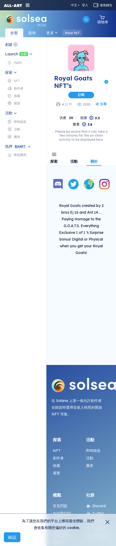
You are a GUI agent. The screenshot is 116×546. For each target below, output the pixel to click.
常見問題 (60, 506)
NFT (57, 450)
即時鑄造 (93, 450)
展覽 (56, 473)
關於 (94, 162)
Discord (96, 506)
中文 (74, 5)
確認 (12, 537)
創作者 (58, 458)
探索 (53, 162)
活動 (74, 162)
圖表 (89, 465)
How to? (72, 33)
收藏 (56, 465)
